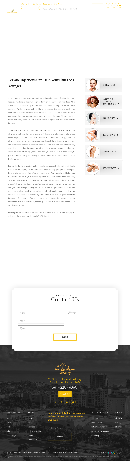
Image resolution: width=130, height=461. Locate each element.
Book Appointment (97, 7)
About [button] (25, 18)
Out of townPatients (109, 101)
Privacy (118, 422)
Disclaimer (119, 418)
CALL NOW (65, 394)
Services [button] (35, 18)
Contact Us (95, 18)
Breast (9, 422)
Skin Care (95, 418)
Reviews (109, 135)
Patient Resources (35, 431)
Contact (109, 168)
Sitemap (118, 427)
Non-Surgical (12, 435)
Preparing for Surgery (100, 431)
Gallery (109, 118)
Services (109, 85)
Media (30, 435)
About (30, 422)
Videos (108, 151)
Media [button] (84, 18)
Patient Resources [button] (52, 18)
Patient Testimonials (99, 427)
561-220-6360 (31, 7)
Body (9, 427)
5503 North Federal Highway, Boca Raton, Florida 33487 (41, 4)
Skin (8, 431)
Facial (9, 418)
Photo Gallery (71, 18)
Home (30, 418)
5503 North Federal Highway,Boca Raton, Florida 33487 (65, 380)
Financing (95, 435)
